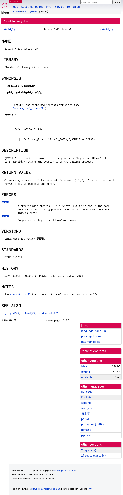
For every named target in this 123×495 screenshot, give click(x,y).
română (86, 430)
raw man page (90, 342)
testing (85, 372)
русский (86, 435)
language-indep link (93, 331)
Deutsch (86, 392)
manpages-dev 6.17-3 (64, 470)
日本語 (85, 413)
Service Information (67, 6)
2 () (88, 450)
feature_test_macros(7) (29, 108)
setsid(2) (28, 313)
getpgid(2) (11, 313)
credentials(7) (20, 294)
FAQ (48, 6)
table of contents (94, 351)
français (86, 408)
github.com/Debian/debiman (45, 489)
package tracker (91, 336)
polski (85, 419)
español (86, 403)
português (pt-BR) (92, 424)
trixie (84, 366)
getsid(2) (8, 29)
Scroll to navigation (16, 21)
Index (14, 6)
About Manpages (32, 6)
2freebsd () (93, 455)
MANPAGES (16, 1)
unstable (16, 11)
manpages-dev (29, 11)
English (86, 397)
